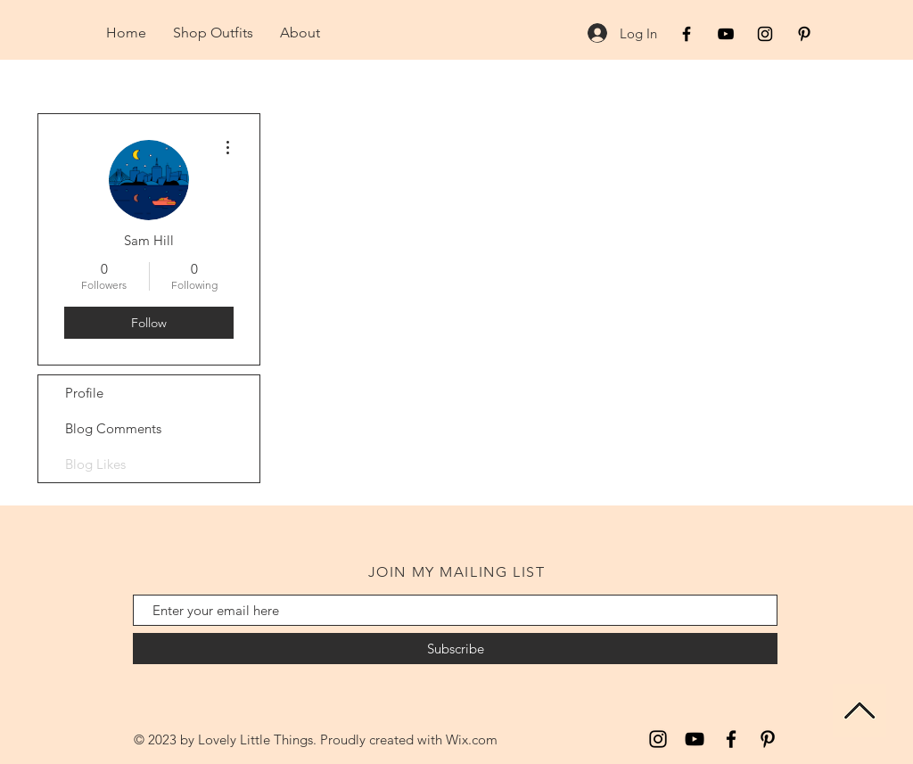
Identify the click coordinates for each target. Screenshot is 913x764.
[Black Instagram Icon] (765, 34)
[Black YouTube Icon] (726, 34)
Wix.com (472, 739)
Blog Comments (113, 428)
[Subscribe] (455, 648)
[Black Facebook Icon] (686, 34)
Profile (84, 392)
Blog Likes (95, 464)
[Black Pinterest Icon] (804, 34)
